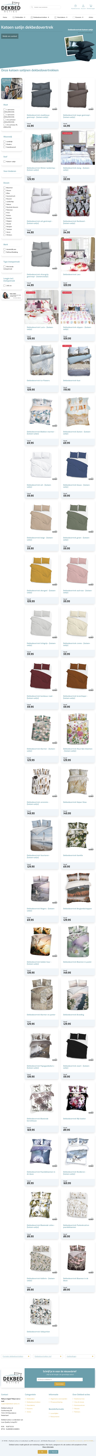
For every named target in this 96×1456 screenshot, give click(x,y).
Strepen (9, 227)
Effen (8, 193)
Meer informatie (48, 1447)
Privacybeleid (77, 1441)
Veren (8, 232)
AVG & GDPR (88, 1441)
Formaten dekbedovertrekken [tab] (13, 1356)
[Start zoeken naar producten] (32, 7)
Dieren (8, 190)
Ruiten (8, 215)
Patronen (9, 210)
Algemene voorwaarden (64, 1441)
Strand (8, 224)
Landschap (10, 202)
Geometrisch (10, 196)
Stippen (9, 221)
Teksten (9, 229)
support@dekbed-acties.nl (10, 1404)
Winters (9, 235)
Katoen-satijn (11, 162)
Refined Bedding (12, 252)
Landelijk (9, 142)
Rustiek (9, 218)
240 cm (9, 286)
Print (8, 213)
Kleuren (9, 199)
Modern (9, 144)
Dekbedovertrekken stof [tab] (43, 1356)
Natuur (8, 204)
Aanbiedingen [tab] (71, 1356)
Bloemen (9, 188)
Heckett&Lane (11, 249)
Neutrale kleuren (12, 207)
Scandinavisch (11, 147)
